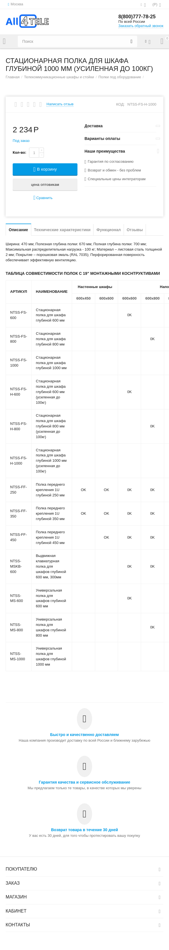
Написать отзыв (60, 104)
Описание (18, 230)
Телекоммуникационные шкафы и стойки (59, 77)
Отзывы (135, 230)
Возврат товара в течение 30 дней (84, 830)
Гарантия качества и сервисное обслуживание (84, 782)
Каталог (4, 41)
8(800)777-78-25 (137, 17)
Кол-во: (19, 152)
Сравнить (42, 197)
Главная (13, 77)
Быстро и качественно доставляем (84, 734)
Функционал (108, 230)
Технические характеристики (62, 230)
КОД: (120, 104)
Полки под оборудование (119, 77)
